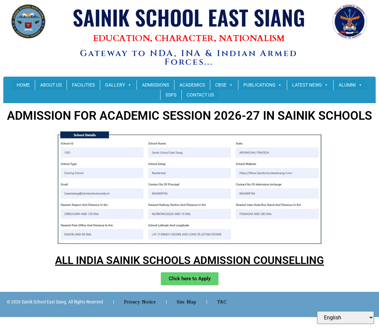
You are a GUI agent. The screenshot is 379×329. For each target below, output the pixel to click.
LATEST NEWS (310, 85)
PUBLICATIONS (262, 85)
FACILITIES (83, 85)
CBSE (224, 85)
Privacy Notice (140, 302)
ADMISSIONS (155, 85)
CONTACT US (200, 95)
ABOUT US (51, 85)
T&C (221, 302)
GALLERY (118, 85)
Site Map (186, 302)
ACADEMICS (192, 85)
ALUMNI (350, 85)
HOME (23, 85)
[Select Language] (345, 317)
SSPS (170, 95)
